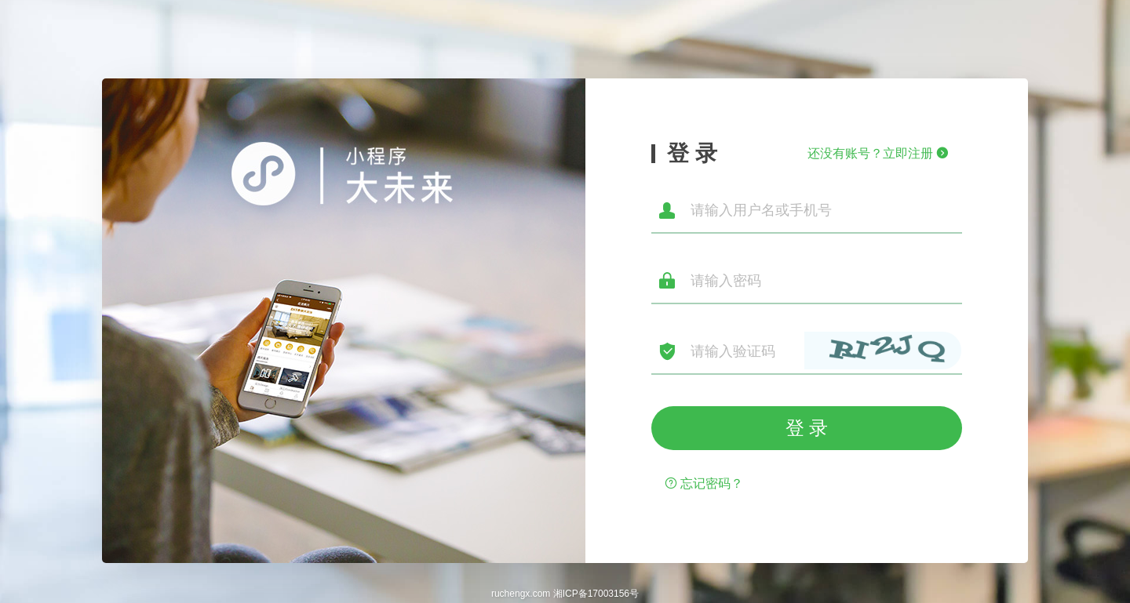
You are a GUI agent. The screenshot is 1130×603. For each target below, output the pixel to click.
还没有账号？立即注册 (878, 153)
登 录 (807, 427)
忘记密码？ (704, 483)
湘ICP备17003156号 (596, 593)
